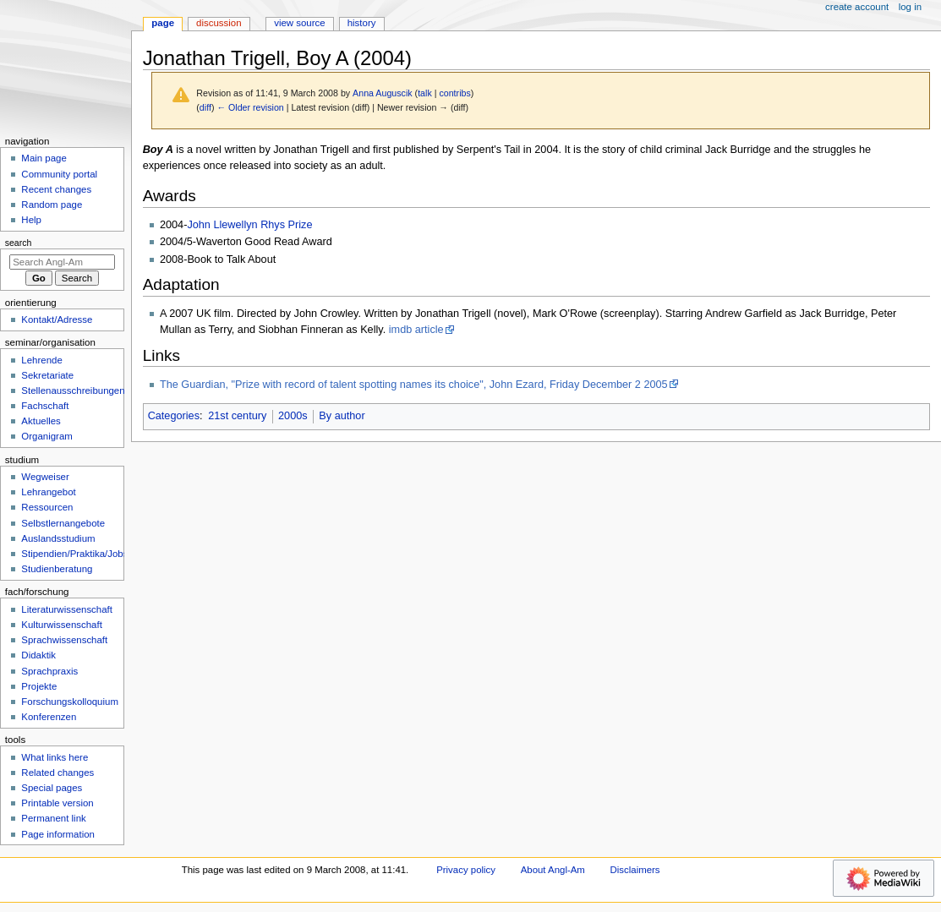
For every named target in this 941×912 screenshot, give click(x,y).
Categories (174, 416)
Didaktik (38, 655)
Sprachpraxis (49, 671)
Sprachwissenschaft (64, 640)
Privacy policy (465, 870)
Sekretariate (47, 375)
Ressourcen (47, 507)
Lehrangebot (48, 492)
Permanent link (53, 818)
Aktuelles (40, 421)
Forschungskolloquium (69, 701)
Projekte (39, 686)
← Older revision (249, 107)
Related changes (57, 772)
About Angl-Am (553, 870)
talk (425, 93)
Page (162, 23)
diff (205, 107)
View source (299, 23)
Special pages (51, 788)
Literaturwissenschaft (66, 609)
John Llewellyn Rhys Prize (249, 225)
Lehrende (41, 360)
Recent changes (56, 189)
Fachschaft (44, 406)
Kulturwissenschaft (61, 625)
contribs (454, 93)
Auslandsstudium (58, 538)
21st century (237, 416)
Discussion (218, 23)
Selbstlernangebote (63, 523)
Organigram (46, 436)
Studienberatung (56, 569)
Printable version (57, 803)
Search (18, 243)
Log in (910, 7)
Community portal (59, 174)
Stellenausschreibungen (72, 390)
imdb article (416, 330)
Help (31, 220)
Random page (51, 204)
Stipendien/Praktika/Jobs (74, 554)
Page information (58, 834)
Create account (857, 7)
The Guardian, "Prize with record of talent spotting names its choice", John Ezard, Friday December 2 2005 (414, 384)
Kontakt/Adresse (56, 319)
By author (341, 416)
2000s (293, 416)
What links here (54, 757)
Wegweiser (44, 477)
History (361, 23)
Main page (44, 158)
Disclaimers (635, 870)
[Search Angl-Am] (62, 262)
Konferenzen (48, 717)
